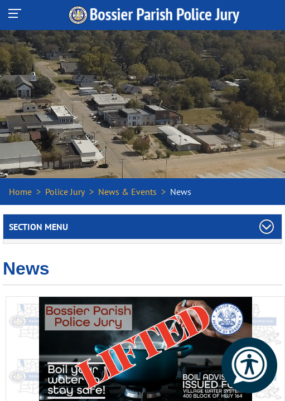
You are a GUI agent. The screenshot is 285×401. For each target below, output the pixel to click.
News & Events (127, 191)
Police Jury (65, 191)
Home (20, 191)
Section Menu (38, 226)
